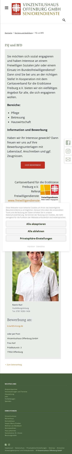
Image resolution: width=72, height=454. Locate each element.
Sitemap (52, 448)
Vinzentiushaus (10, 416)
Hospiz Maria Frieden (13, 423)
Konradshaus (10, 421)
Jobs (6, 396)
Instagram (68, 151)
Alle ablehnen (36, 231)
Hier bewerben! (33, 165)
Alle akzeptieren (36, 223)
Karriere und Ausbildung (24, 33)
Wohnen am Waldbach (13, 426)
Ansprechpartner (11, 389)
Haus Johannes (10, 431)
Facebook (68, 143)
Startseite (8, 33)
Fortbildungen (10, 399)
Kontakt (68, 159)
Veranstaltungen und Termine (16, 392)
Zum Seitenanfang (14, 364)
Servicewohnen (10, 428)
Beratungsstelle (11, 435)
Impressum (9, 448)
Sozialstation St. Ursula (13, 433)
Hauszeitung (9, 394)
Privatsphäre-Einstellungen (37, 448)
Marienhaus (9, 419)
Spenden (8, 401)
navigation (6, 8)
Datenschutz (20, 448)
